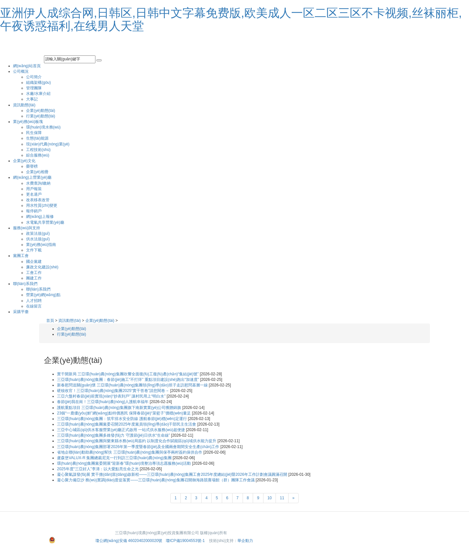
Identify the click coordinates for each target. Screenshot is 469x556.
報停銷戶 (34, 211)
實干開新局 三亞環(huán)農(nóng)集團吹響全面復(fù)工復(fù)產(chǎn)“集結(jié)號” (128, 374)
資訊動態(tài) (24, 105)
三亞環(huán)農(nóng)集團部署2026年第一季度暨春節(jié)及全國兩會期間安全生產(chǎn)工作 (138, 446)
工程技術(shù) (38, 149)
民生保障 (34, 132)
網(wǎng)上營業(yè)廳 (32, 177)
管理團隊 (34, 88)
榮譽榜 (32, 166)
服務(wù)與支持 (26, 228)
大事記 (32, 99)
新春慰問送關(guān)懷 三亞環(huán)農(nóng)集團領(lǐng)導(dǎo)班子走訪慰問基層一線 (133, 385)
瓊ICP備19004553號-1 (185, 540)
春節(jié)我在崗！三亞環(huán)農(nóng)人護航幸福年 (103, 401)
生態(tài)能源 (37, 138)
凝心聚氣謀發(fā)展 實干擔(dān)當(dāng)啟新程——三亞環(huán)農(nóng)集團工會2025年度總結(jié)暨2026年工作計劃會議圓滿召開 (172, 474)
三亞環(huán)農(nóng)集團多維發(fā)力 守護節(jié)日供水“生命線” (114, 435)
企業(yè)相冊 (37, 172)
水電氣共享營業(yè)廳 (45, 222)
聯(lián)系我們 (25, 283)
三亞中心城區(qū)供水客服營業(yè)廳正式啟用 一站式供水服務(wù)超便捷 (121, 430)
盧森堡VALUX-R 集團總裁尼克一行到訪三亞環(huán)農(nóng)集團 (115, 458)
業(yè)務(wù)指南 (41, 244)
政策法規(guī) (38, 233)
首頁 (50, 320)
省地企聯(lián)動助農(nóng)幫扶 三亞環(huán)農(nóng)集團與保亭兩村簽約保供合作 (130, 452)
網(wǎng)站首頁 (27, 66)
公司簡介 (34, 77)
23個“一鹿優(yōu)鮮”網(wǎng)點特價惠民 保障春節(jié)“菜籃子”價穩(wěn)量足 (124, 413)
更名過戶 (34, 194)
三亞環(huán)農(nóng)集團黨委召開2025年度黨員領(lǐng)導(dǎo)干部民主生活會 (127, 424)
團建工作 (34, 278)
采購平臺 (21, 311)
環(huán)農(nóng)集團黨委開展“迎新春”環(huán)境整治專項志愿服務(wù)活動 (124, 463)
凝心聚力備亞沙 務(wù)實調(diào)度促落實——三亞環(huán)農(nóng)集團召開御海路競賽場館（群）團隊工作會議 (156, 480)
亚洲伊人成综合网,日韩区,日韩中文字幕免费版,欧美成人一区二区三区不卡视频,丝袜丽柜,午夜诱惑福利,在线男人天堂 (231, 19)
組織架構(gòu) (38, 82)
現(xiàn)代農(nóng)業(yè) (47, 144)
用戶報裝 (34, 189)
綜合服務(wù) (37, 155)
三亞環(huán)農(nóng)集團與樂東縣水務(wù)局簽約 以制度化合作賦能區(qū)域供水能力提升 (137, 441)
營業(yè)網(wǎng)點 (43, 295)
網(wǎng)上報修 (40, 216)
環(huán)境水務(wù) (43, 127)
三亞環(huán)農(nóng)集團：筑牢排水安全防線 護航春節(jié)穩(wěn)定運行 (122, 418)
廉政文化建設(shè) (42, 267)
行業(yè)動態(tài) (40, 116)
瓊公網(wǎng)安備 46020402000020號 (129, 540)
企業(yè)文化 (24, 160)
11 (282, 498)
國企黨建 (34, 261)
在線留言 (34, 306)
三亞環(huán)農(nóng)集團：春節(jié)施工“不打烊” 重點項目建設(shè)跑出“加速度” (128, 379)
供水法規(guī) (38, 239)
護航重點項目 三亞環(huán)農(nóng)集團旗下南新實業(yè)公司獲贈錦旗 (119, 407)
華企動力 (245, 540)
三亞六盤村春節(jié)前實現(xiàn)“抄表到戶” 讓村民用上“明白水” (112, 396)
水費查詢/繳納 (38, 183)
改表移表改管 (38, 200)
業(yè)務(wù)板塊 (28, 121)
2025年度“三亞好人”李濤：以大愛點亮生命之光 (98, 469)
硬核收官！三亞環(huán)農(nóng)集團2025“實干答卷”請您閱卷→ (113, 390)
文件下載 (34, 250)
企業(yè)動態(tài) (40, 110)
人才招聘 (34, 300)
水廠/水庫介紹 (38, 93)
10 (269, 498)
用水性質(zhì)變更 (41, 205)
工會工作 (34, 272)
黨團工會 (21, 255)
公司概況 (21, 71)
